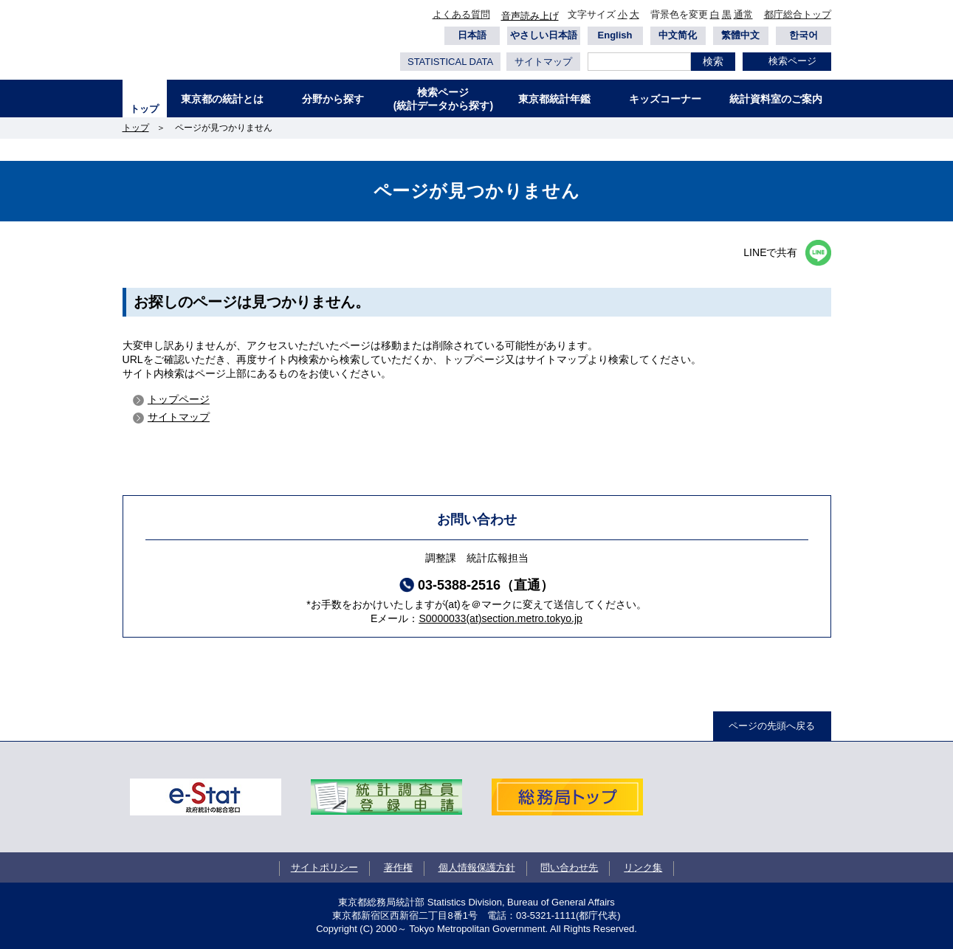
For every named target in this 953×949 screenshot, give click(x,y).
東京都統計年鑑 (554, 99)
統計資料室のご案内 (775, 99)
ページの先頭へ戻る (772, 725)
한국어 (803, 35)
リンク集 (643, 867)
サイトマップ (543, 61)
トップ (144, 108)
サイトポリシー (324, 867)
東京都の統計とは (222, 99)
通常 (743, 14)
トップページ (179, 399)
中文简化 (677, 35)
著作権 (398, 867)
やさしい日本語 (543, 35)
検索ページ (792, 60)
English (615, 35)
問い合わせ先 (569, 867)
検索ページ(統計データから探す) (443, 98)
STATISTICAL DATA (450, 61)
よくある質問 (461, 14)
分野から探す (333, 99)
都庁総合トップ (797, 14)
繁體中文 (740, 35)
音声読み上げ (530, 16)
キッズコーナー (665, 99)
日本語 (472, 35)
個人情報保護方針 (476, 867)
